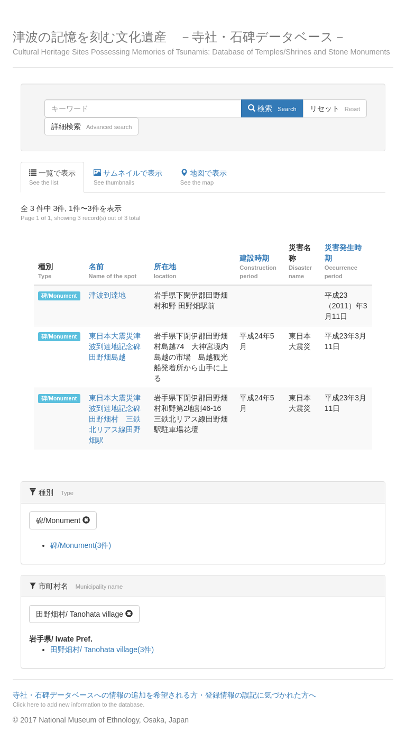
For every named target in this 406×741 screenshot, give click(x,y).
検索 (272, 108)
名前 (96, 266)
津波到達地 (107, 295)
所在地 (165, 266)
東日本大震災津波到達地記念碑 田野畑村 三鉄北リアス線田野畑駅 (118, 419)
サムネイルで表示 (128, 178)
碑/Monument (59, 295)
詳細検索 (91, 126)
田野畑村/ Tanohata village (84, 614)
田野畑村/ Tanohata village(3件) (102, 649)
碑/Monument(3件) (80, 545)
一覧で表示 (52, 178)
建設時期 (254, 258)
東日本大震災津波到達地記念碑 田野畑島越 (118, 346)
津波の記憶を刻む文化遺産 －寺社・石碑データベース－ (203, 43)
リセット (335, 108)
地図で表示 (203, 178)
